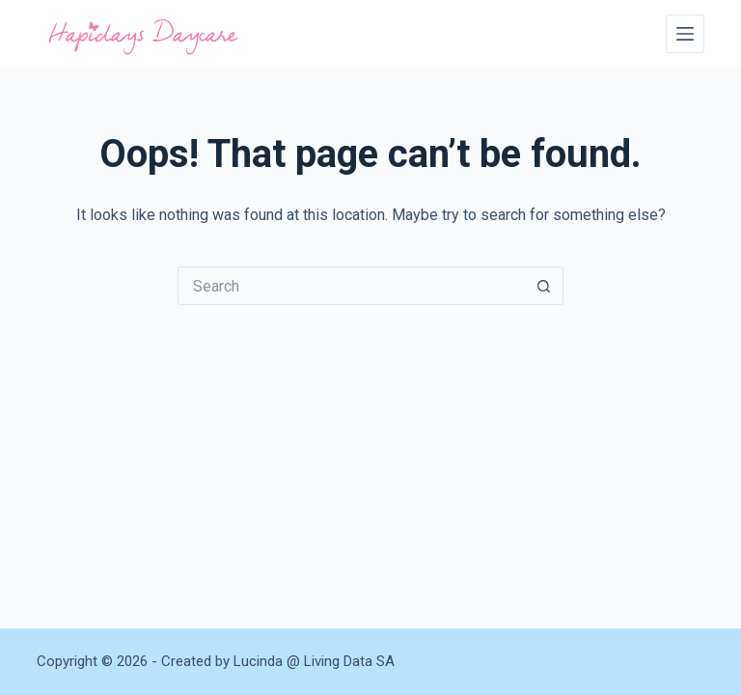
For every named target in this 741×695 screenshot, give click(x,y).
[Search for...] (351, 285)
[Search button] (544, 285)
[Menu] (685, 33)
